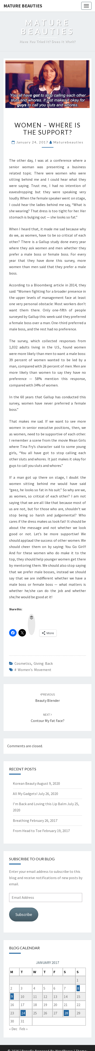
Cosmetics (22, 663)
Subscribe (23, 914)
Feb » (23, 1028)
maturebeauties (68, 142)
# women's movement (32, 669)
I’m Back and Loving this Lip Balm (40, 803)
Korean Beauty (24, 783)
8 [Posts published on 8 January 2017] (78, 988)
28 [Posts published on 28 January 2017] (66, 1013)
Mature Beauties (23, 6)
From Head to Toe (27, 830)
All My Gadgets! (25, 793)
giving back (43, 663)
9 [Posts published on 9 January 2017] (12, 996)
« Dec (13, 1028)
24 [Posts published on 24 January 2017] (23, 1013)
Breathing (21, 820)
